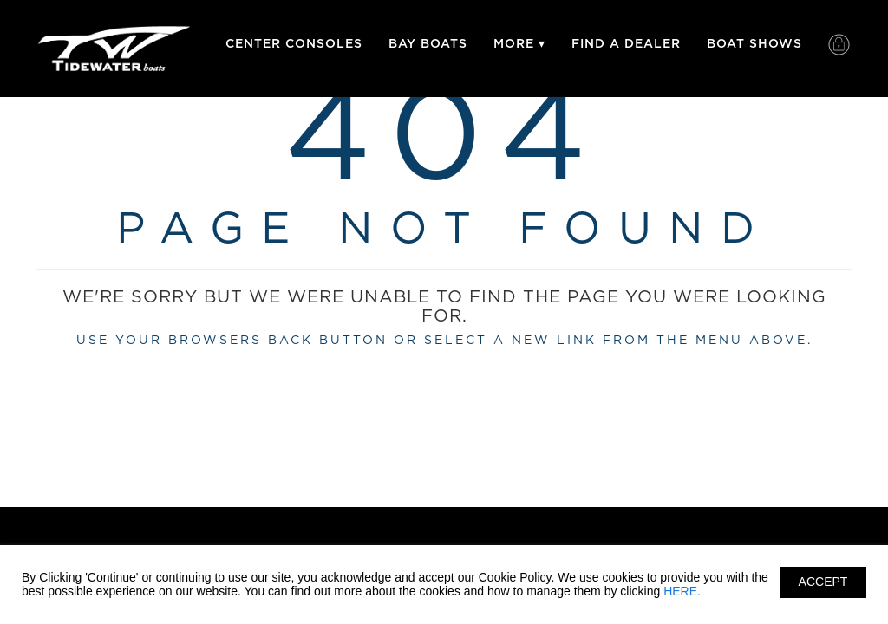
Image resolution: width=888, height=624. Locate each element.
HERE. (682, 591)
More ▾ (519, 43)
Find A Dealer (626, 43)
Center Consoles (293, 43)
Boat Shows (754, 43)
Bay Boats (427, 43)
